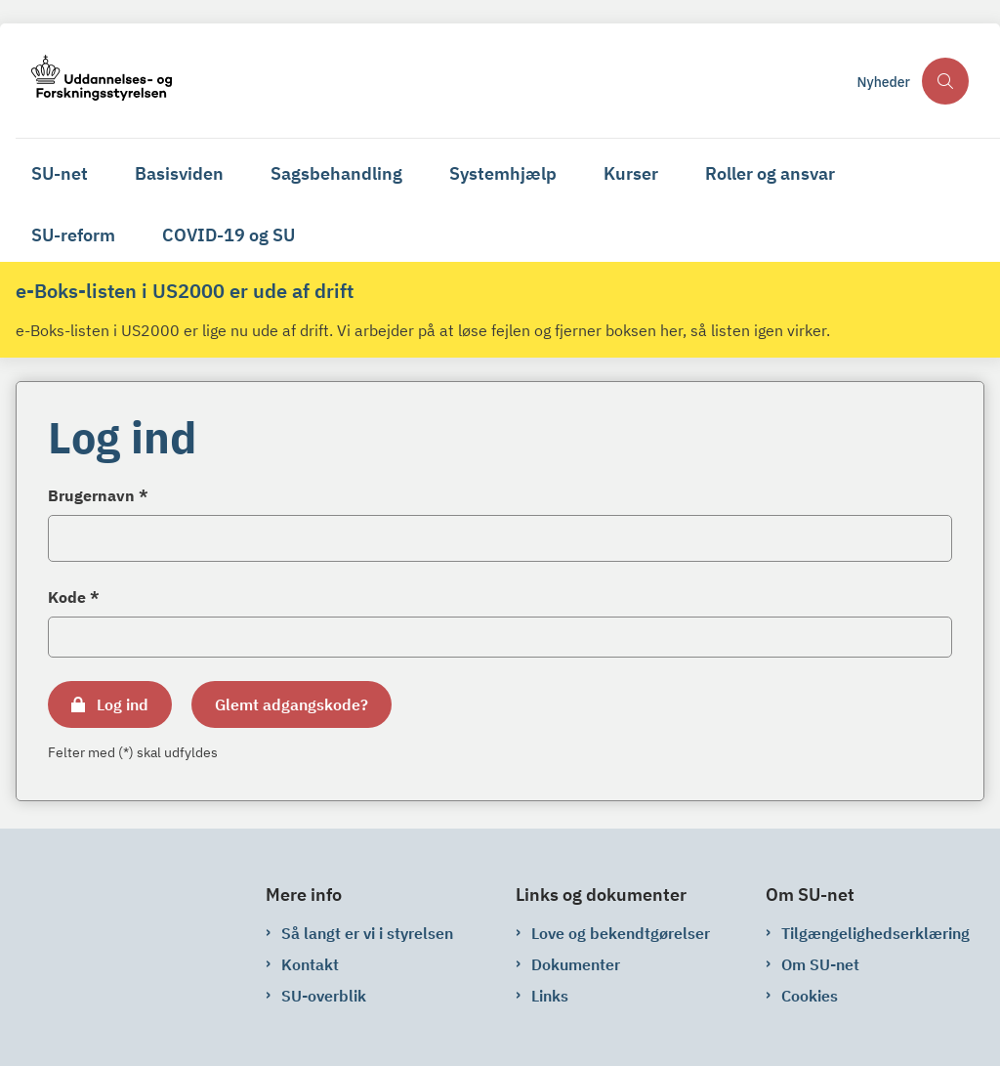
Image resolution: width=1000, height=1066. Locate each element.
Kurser (631, 173)
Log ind (122, 704)
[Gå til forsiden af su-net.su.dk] (430, 81)
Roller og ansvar (770, 173)
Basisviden (179, 173)
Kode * (74, 597)
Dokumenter (575, 964)
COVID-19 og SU (228, 235)
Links (549, 995)
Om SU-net (820, 964)
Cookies (809, 995)
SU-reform (73, 235)
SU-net (59, 173)
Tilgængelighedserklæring (875, 933)
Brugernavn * (98, 495)
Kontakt (310, 964)
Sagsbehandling (336, 173)
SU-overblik (323, 995)
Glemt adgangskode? (291, 704)
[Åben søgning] (945, 81)
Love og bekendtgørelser (620, 933)
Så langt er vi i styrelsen (367, 933)
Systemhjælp (503, 173)
